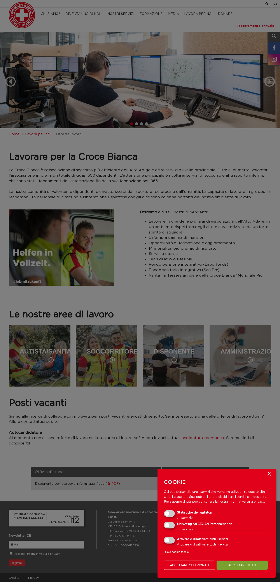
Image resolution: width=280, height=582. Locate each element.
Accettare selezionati (189, 565)
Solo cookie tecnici (177, 552)
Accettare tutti (242, 565)
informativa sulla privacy (246, 501)
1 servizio (185, 517)
